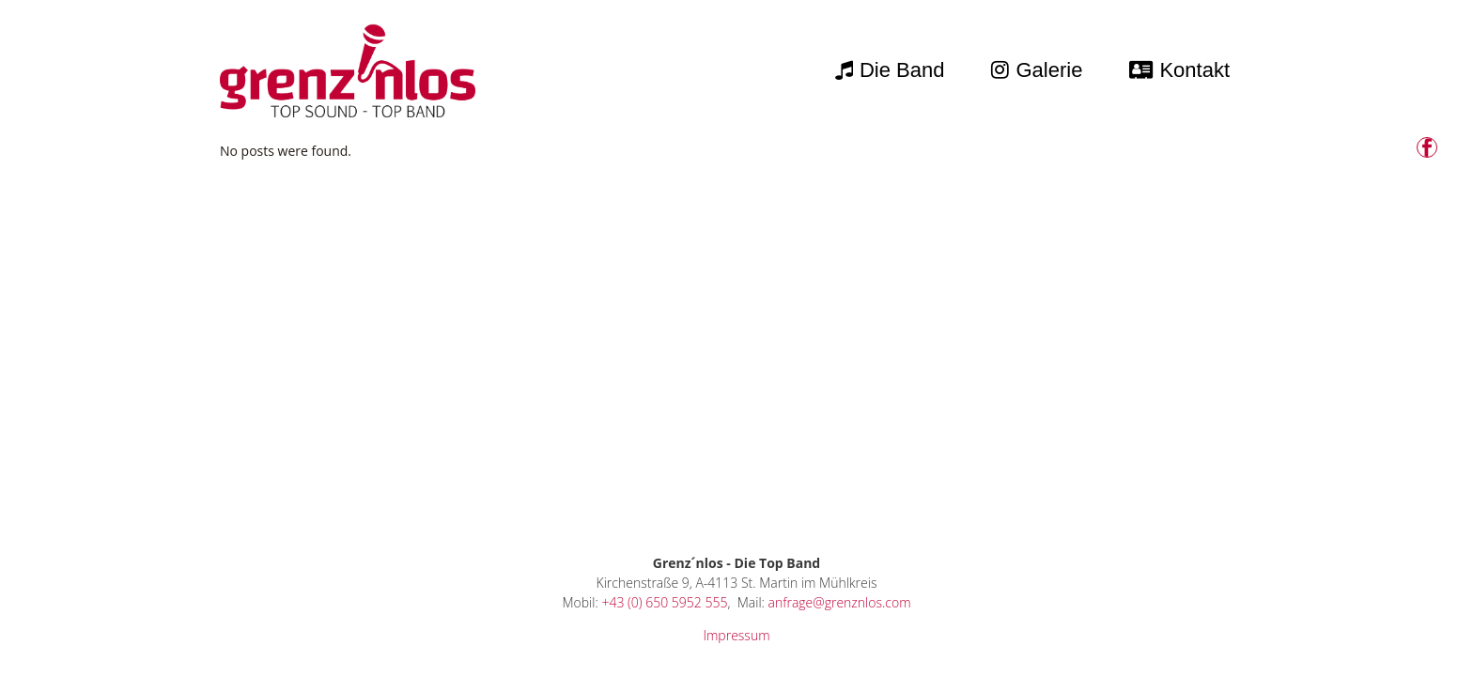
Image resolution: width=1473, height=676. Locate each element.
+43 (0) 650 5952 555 (664, 602)
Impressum (736, 635)
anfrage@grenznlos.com (839, 602)
